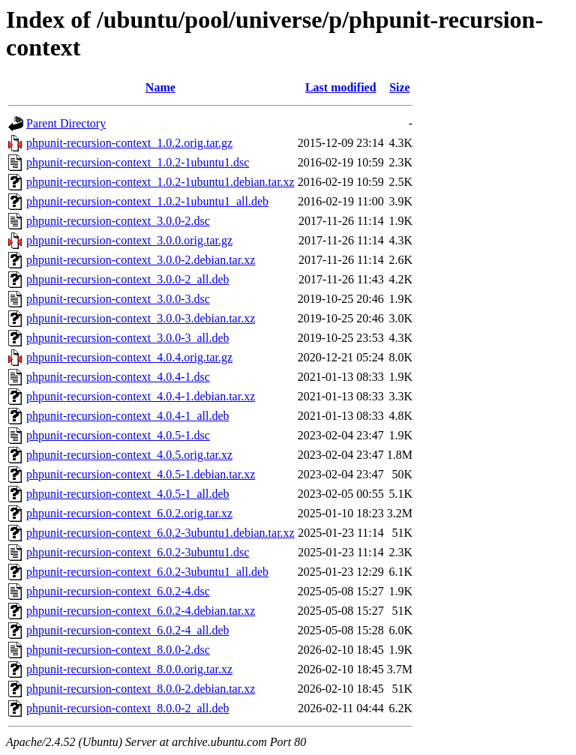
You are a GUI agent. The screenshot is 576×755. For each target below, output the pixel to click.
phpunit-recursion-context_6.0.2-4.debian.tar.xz (140, 610)
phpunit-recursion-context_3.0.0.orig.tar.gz (129, 240)
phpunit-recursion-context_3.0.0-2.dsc (118, 220)
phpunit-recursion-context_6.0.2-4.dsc (118, 591)
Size (399, 87)
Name (161, 87)
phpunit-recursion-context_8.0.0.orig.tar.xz (129, 669)
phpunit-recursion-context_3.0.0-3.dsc (118, 298)
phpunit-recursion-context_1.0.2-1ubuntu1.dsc (137, 162)
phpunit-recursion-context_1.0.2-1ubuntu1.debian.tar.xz (160, 181)
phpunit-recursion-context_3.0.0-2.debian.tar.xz (140, 259)
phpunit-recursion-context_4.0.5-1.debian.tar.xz (140, 474)
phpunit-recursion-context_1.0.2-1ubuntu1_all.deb (147, 201)
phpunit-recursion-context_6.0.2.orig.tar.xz (129, 513)
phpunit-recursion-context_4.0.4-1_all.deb (128, 415)
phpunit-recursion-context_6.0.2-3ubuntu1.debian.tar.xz (160, 532)
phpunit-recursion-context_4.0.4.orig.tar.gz (129, 357)
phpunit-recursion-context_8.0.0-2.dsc (118, 649)
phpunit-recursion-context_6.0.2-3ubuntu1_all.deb (147, 571)
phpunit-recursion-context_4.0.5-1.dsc (118, 435)
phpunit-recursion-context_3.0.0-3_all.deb (128, 337)
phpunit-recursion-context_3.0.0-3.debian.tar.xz (140, 318)
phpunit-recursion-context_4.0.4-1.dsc (118, 376)
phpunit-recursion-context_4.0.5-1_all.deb (128, 493)
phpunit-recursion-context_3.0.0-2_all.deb (128, 279)
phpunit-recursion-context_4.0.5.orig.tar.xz (129, 454)
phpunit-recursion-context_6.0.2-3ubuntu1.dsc (137, 552)
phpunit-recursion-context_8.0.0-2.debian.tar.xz (140, 688)
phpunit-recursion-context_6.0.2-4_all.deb (128, 630)
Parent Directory (66, 123)
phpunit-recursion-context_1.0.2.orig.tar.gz (129, 142)
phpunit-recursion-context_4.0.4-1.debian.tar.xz (140, 396)
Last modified (340, 87)
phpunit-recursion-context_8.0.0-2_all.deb (128, 708)
